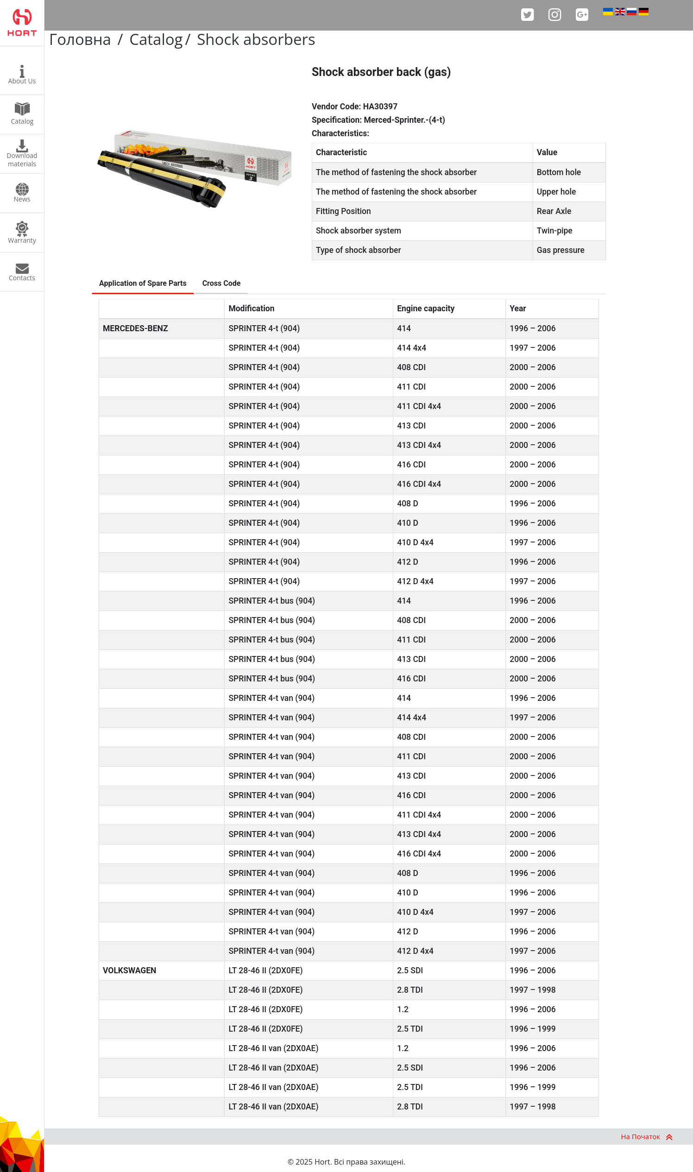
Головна (80, 39)
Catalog (156, 39)
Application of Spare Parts (143, 283)
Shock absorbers (256, 39)
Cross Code (221, 283)
